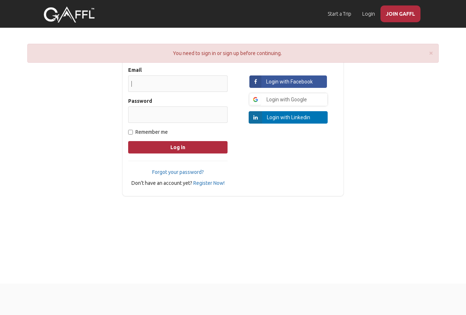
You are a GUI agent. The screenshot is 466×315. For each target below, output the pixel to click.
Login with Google (286, 99)
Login (368, 14)
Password (140, 101)
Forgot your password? (178, 172)
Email (135, 70)
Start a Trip (339, 14)
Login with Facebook (289, 82)
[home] (69, 14)
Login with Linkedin (288, 117)
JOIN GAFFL (400, 14)
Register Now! (209, 183)
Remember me (148, 132)
